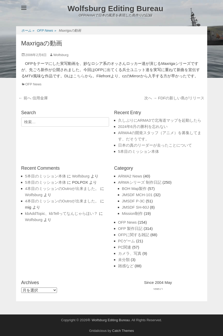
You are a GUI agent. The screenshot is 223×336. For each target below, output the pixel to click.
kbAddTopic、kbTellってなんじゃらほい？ (61, 213)
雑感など (126, 266)
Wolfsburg (60, 55)
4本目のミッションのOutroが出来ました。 (62, 188)
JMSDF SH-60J (135, 207)
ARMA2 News (130, 176)
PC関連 (124, 247)
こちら (79, 76)
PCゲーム (126, 241)
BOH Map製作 (134, 188)
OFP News (46, 30)
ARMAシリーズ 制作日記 (140, 182)
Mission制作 (132, 213)
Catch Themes (123, 331)
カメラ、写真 (129, 253)
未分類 (124, 259)
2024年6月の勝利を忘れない (143, 126)
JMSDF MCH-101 (137, 195)
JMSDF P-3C (133, 201)
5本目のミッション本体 (138, 151)
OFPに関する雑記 (133, 234)
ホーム (27, 30)
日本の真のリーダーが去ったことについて (155, 145)
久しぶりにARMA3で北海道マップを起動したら (160, 120)
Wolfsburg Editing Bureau (115, 8)
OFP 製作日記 (130, 228)
